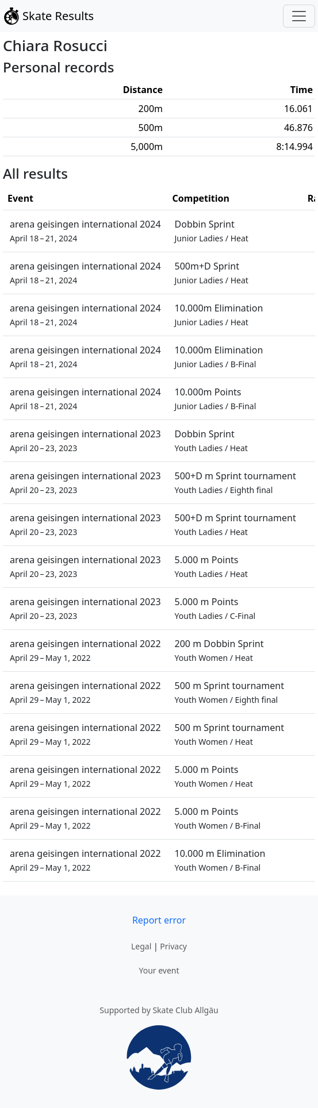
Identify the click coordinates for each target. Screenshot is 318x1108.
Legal (141, 946)
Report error (159, 920)
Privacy (173, 946)
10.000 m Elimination (220, 860)
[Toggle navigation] (299, 16)
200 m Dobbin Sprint (219, 650)
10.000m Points (215, 398)
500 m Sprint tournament (229, 692)
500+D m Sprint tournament (235, 482)
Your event (159, 970)
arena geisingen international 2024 (85, 231)
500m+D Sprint (211, 273)
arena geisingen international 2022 (85, 650)
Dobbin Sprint (211, 231)
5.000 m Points (211, 566)
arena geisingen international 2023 (85, 440)
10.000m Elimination (219, 315)
